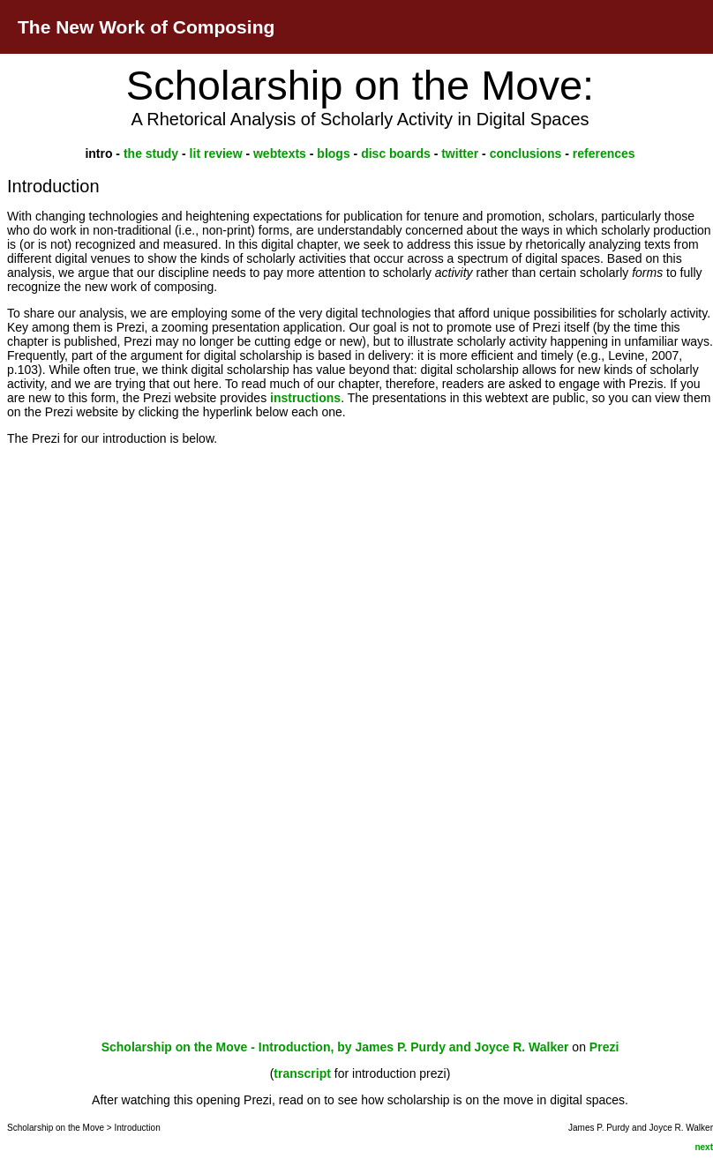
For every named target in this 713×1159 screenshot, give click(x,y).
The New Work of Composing (146, 27)
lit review (216, 153)
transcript (302, 1073)
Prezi (604, 1047)
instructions (305, 398)
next (703, 1147)
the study (153, 153)
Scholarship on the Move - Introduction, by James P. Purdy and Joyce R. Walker (335, 1047)
